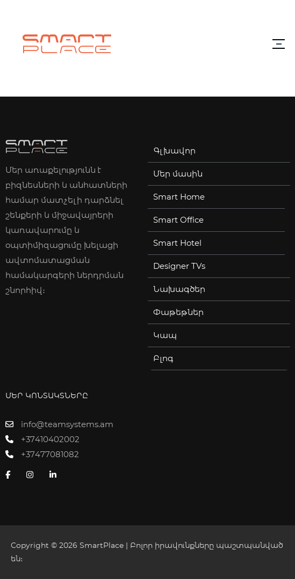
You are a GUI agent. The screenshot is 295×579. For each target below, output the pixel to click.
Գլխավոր (174, 151)
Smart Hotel (177, 243)
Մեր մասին (178, 174)
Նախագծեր (179, 289)
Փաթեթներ (178, 312)
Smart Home (179, 197)
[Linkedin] (55, 474)
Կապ (165, 335)
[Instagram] (32, 474)
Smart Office (178, 220)
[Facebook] (10, 474)
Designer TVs (179, 266)
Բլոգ (163, 358)
